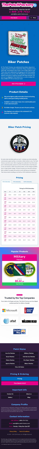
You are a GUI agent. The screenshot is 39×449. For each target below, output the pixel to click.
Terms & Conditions (24, 431)
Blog (28, 397)
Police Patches (10, 360)
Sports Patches (10, 363)
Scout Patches (10, 356)
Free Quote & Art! (20, 383)
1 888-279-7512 (19, 11)
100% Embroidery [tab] (28, 181)
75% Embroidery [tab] (17, 181)
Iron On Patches (10, 353)
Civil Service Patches (29, 356)
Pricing (19, 379)
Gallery (10, 397)
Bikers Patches (29, 363)
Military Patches (29, 353)
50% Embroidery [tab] (6, 181)
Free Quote (14, 18)
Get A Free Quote (18, 84)
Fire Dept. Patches (28, 360)
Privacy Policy (13, 431)
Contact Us (10, 394)
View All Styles (19, 367)
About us (29, 394)
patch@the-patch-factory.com (19, 14)
